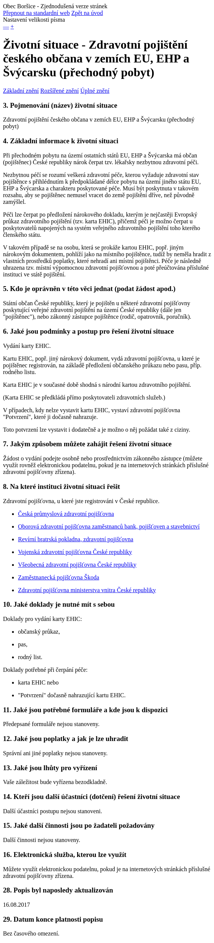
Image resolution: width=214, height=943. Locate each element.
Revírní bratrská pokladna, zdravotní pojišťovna (75, 539)
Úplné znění (94, 91)
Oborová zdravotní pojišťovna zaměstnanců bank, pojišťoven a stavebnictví (109, 526)
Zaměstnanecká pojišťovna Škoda (58, 577)
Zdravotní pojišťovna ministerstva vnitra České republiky (87, 590)
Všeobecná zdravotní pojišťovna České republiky (77, 564)
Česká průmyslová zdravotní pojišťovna (66, 514)
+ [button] (12, 26)
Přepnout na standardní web (36, 13)
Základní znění (21, 91)
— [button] (6, 26)
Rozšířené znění (59, 91)
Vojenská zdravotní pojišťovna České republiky (75, 552)
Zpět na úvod (87, 13)
